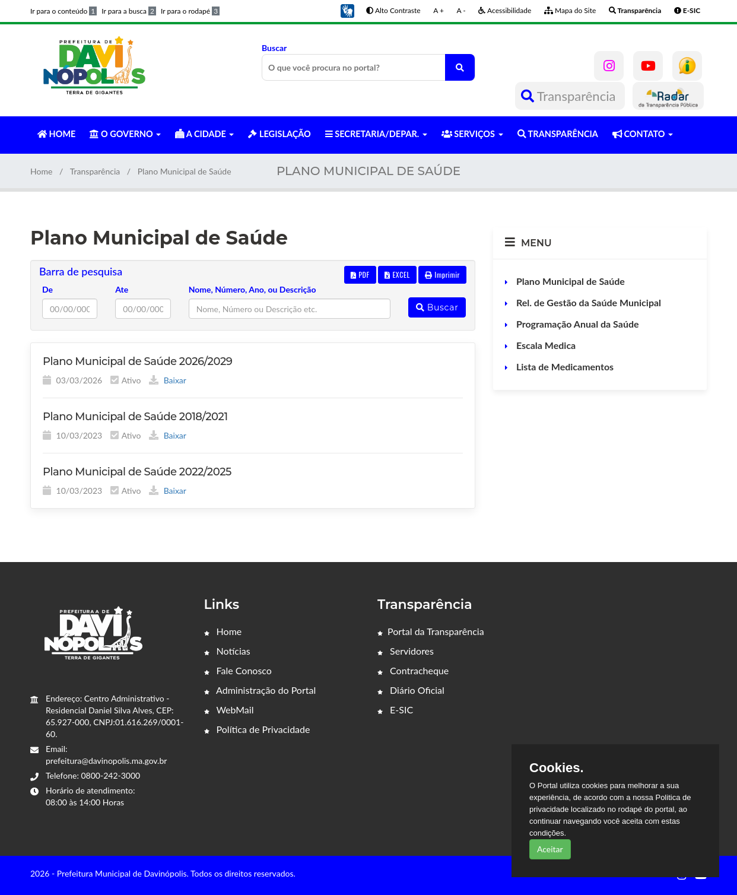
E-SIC (395, 709)
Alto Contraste (393, 10)
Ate (121, 289)
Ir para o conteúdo (63, 11)
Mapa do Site (570, 10)
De (47, 289)
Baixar (167, 380)
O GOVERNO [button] (125, 134)
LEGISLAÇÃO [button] (279, 134)
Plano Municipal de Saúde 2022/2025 (137, 471)
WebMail (229, 709)
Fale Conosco (238, 670)
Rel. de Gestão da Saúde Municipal (587, 302)
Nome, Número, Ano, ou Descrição (252, 289)
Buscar (368, 62)
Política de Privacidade (257, 729)
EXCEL (397, 274)
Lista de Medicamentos (564, 366)
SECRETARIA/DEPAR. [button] (376, 134)
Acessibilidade (504, 10)
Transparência (570, 96)
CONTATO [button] (642, 134)
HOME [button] (56, 134)
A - (461, 10)
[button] (347, 10)
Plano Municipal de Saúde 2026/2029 (137, 361)
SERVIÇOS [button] (472, 134)
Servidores (405, 650)
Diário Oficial (410, 690)
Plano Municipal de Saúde (569, 281)
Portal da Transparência (430, 631)
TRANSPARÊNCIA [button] (557, 134)
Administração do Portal (260, 690)
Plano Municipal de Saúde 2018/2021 (135, 416)
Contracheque (413, 670)
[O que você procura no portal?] (460, 67)
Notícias (227, 650)
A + (438, 10)
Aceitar (550, 849)
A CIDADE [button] (204, 134)
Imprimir (442, 274)
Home (41, 171)
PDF (360, 274)
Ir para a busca (128, 11)
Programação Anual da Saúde (576, 323)
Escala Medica (545, 345)
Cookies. (556, 768)
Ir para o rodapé (190, 11)
